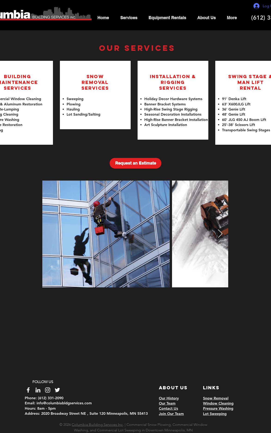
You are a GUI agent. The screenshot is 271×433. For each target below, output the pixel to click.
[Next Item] (220, 233)
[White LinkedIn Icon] (37, 390)
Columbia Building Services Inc (97, 424)
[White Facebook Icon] (28, 390)
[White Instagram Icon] (47, 390)
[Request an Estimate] (135, 163)
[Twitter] (57, 390)
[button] (128, 17)
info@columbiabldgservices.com (64, 403)
